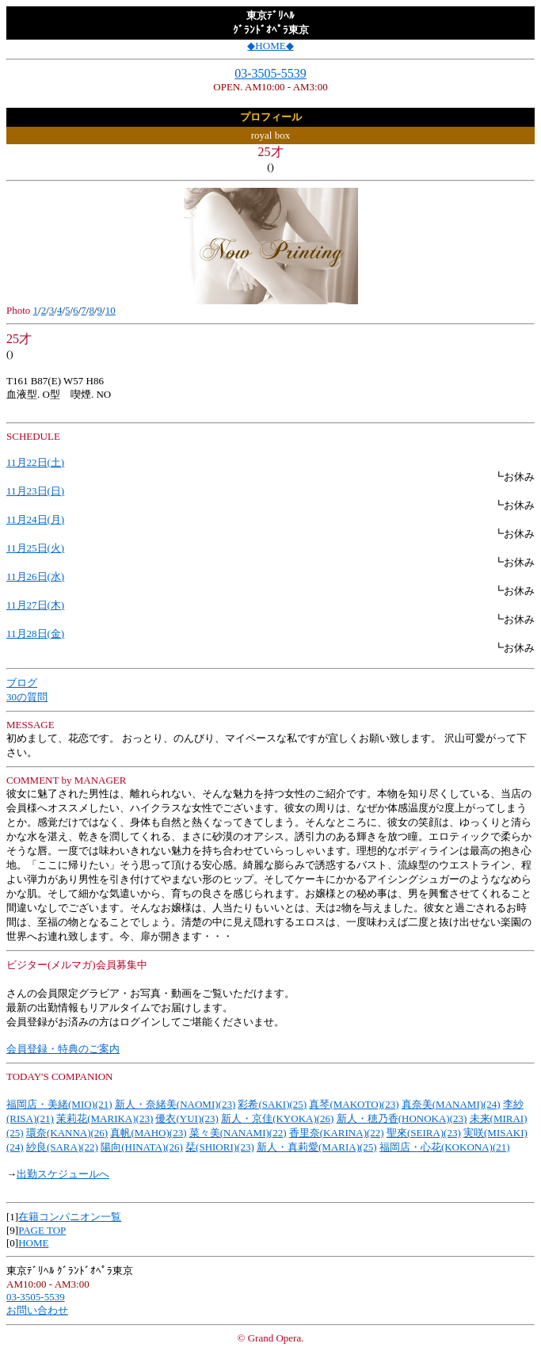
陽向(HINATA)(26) (142, 1147)
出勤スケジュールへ (63, 1174)
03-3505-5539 (270, 73)
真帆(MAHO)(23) (148, 1133)
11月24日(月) (35, 519)
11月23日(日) (35, 491)
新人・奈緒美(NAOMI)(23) (175, 1104)
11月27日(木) (35, 605)
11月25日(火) (35, 548)
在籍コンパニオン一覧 (69, 1217)
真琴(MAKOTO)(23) (353, 1104)
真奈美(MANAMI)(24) (451, 1104)
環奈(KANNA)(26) (67, 1133)
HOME (33, 1243)
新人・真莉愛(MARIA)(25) (317, 1147)
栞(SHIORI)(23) (219, 1147)
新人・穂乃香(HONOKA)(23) (402, 1118)
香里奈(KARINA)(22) (336, 1133)
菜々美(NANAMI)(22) (238, 1133)
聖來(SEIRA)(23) (424, 1133)
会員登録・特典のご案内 (63, 1049)
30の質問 (27, 697)
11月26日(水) (35, 576)
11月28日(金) (35, 633)
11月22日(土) (35, 462)
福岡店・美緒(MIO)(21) (59, 1104)
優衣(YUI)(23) (186, 1118)
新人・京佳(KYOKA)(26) (277, 1118)
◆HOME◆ (270, 46)
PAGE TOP (42, 1230)
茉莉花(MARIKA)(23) (104, 1118)
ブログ (21, 683)
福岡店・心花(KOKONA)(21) (444, 1147)
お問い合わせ (37, 1310)
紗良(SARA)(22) (62, 1147)
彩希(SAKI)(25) (272, 1104)
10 (110, 310)
